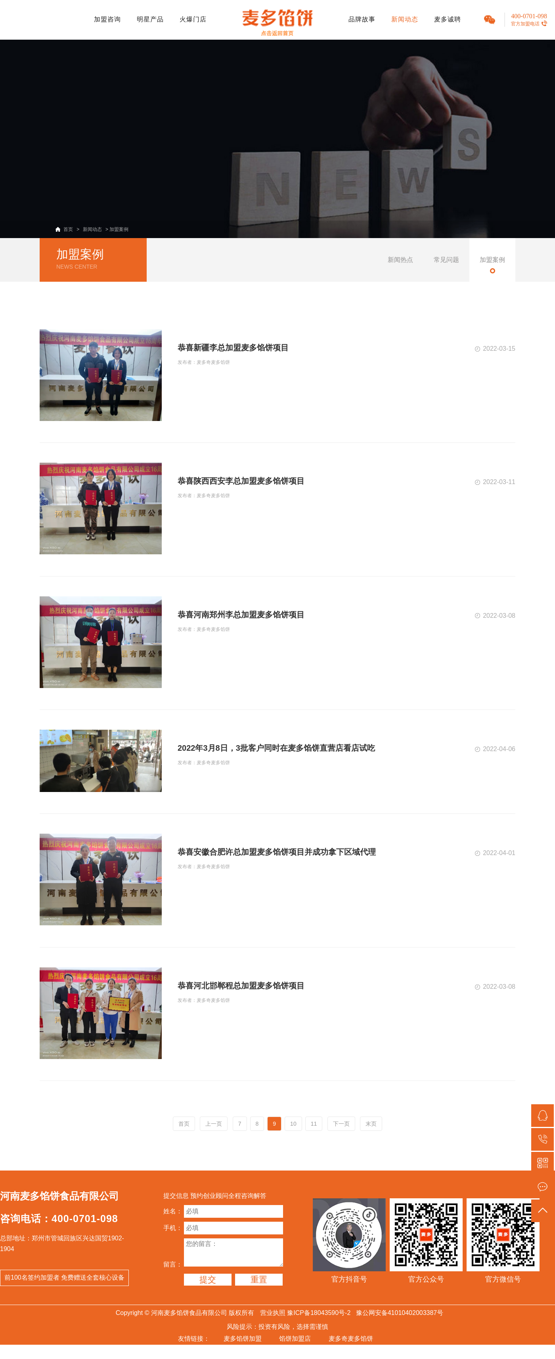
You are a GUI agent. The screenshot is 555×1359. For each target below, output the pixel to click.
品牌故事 (361, 19)
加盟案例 (118, 229)
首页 (68, 229)
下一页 (341, 1124)
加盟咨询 (107, 19)
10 (293, 1124)
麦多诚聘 (447, 19)
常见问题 (446, 259)
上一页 (213, 1124)
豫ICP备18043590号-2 (318, 1312)
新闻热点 (400, 259)
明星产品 (150, 19)
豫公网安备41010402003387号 (400, 1312)
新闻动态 (404, 19)
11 (314, 1124)
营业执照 (272, 1312)
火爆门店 (193, 19)
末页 (371, 1124)
